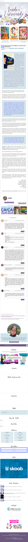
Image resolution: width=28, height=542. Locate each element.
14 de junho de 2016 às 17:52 (19, 274)
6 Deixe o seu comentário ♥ (9, 202)
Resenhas (2, 49)
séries (20, 438)
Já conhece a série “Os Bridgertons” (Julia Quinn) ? (13, 486)
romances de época (20, 437)
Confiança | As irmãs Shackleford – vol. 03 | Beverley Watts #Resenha (9, 41)
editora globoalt (11, 48)
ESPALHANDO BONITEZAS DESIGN (17, 538)
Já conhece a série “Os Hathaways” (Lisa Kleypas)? (13, 500)
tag (7, 440)
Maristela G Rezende (8, 264)
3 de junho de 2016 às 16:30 (19, 233)
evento (20, 435)
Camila (5, 233)
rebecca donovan (20, 48)
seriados (7, 438)
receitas (7, 437)
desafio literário (7, 435)
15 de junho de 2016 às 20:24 (19, 290)
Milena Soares (6, 290)
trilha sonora (20, 440)
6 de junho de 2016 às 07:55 (19, 247)
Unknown (6, 220)
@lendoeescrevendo (4, 412)
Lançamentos (7, 432)
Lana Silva (6, 247)
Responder (22, 231)
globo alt (16, 48)
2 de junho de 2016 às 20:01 (19, 220)
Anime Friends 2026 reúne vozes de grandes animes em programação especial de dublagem (14, 358)
